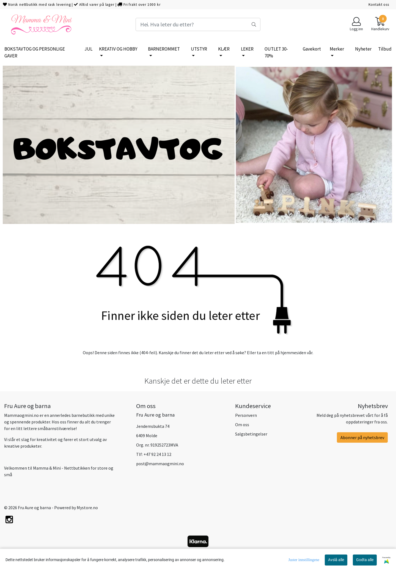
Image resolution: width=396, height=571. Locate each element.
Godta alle (364, 560)
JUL (88, 49)
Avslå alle (336, 560)
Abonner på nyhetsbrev (362, 437)
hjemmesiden (293, 352)
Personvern (246, 415)
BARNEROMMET (164, 49)
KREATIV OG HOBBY (118, 49)
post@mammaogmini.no (160, 463)
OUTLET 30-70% (276, 52)
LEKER (247, 49)
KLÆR (224, 49)
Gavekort (312, 49)
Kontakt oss (379, 4)
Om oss (242, 424)
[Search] (198, 24)
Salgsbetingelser (251, 434)
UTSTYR (199, 49)
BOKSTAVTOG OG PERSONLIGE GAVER (34, 52)
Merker (337, 49)
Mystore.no (87, 507)
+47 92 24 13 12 (157, 454)
